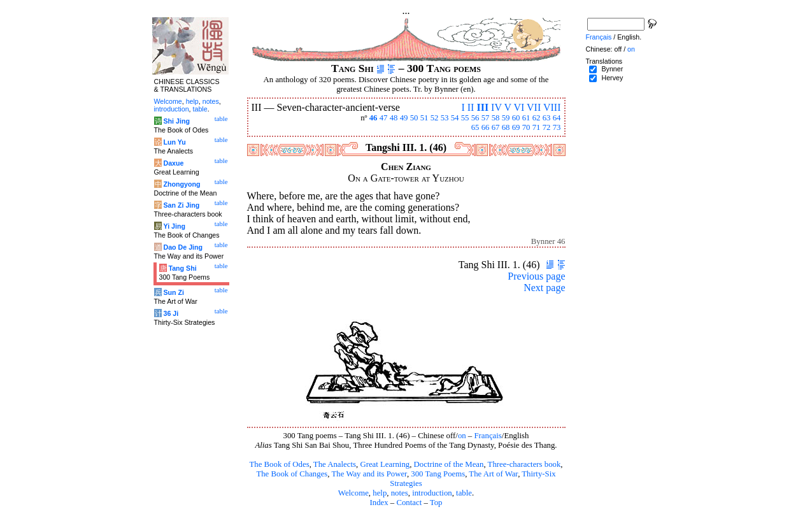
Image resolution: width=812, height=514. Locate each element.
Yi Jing (174, 226)
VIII (552, 107)
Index (378, 502)
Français (487, 435)
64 (557, 117)
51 (424, 117)
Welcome (353, 493)
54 (455, 117)
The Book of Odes (279, 464)
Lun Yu (174, 142)
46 (373, 117)
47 (384, 117)
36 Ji (170, 313)
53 (445, 117)
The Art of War (493, 473)
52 (435, 117)
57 (485, 117)
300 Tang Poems (438, 473)
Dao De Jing (183, 247)
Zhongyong (181, 184)
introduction (432, 493)
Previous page (536, 276)
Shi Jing (176, 121)
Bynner (612, 69)
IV (496, 107)
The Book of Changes (291, 473)
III (482, 107)
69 (516, 127)
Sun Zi (173, 292)
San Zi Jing (181, 205)
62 (536, 117)
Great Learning (385, 464)
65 (475, 127)
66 (485, 127)
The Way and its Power (369, 473)
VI (518, 107)
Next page (544, 287)
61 (526, 117)
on (462, 435)
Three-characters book (524, 464)
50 (414, 117)
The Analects (334, 464)
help (380, 493)
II (470, 107)
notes (399, 493)
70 (526, 127)
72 (547, 127)
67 (496, 127)
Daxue (173, 163)
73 (557, 127)
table (464, 493)
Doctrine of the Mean (449, 464)
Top (436, 502)
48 (394, 117)
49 (404, 117)
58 (496, 117)
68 (506, 127)
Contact (409, 502)
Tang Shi (182, 268)
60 (516, 117)
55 (465, 117)
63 (547, 117)
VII (534, 107)
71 (536, 127)
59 (506, 117)
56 (475, 117)
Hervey (612, 78)
